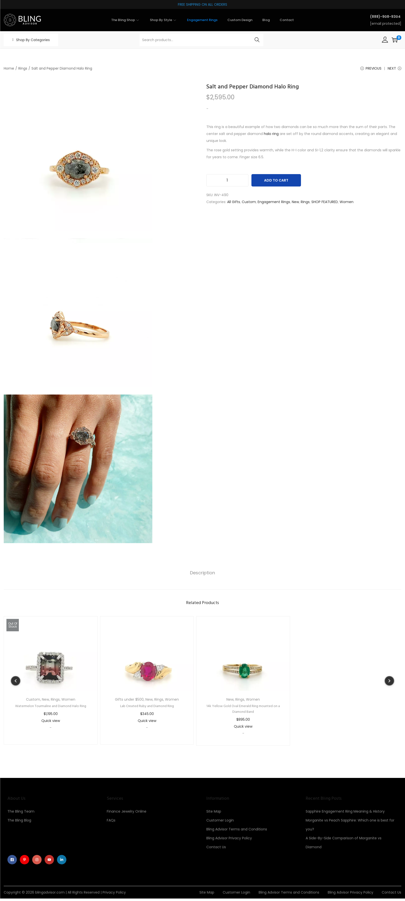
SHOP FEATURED (324, 203)
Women (346, 203)
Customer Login (220, 821)
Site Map (213, 812)
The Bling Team (20, 812)
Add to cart (276, 182)
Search (257, 39)
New (295, 203)
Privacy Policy (114, 894)
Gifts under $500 (129, 700)
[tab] (202, 574)
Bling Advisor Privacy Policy (229, 838)
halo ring (271, 135)
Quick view (50, 721)
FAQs (111, 821)
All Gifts (233, 203)
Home (9, 68)
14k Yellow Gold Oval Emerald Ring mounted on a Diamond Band (243, 710)
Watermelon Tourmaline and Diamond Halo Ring (50, 707)
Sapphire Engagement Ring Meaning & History (345, 812)
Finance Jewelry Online (126, 812)
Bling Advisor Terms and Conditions (236, 829)
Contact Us (216, 847)
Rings (22, 68)
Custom (249, 203)
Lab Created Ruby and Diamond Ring (147, 707)
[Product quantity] (227, 182)
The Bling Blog (19, 821)
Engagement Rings (274, 203)
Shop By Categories (33, 39)
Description (202, 574)
